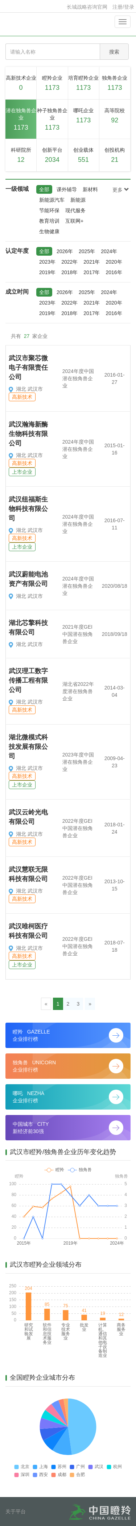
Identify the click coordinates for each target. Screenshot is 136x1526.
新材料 (90, 189)
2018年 (69, 272)
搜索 (114, 52)
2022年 (69, 262)
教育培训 (49, 221)
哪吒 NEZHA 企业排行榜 (68, 1097)
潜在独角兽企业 (20, 120)
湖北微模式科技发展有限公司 (28, 746)
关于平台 (15, 1511)
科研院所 (20, 156)
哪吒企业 (83, 116)
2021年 (91, 262)
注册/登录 (123, 7)
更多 (120, 190)
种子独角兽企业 (52, 120)
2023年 (47, 262)
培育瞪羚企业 (83, 84)
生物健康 (49, 231)
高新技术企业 (20, 84)
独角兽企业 (114, 84)
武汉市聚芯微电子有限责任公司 (28, 367)
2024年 (109, 251)
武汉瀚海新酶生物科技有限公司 (28, 434)
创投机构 (114, 156)
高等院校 (114, 116)
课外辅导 (67, 189)
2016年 (114, 272)
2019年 (47, 272)
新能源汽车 (52, 200)
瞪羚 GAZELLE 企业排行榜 (68, 1035)
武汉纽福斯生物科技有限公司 (28, 508)
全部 (44, 189)
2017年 (91, 272)
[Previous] (46, 1004)
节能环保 (49, 210)
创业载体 (83, 156)
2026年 (65, 251)
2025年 (87, 251)
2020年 (114, 262)
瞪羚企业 (52, 84)
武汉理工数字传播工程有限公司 (28, 680)
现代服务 (75, 210)
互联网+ (74, 221)
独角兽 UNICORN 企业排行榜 (68, 1066)
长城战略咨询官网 (87, 7)
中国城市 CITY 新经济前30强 (68, 1127)
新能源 (78, 200)
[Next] (90, 1004)
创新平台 (52, 156)
